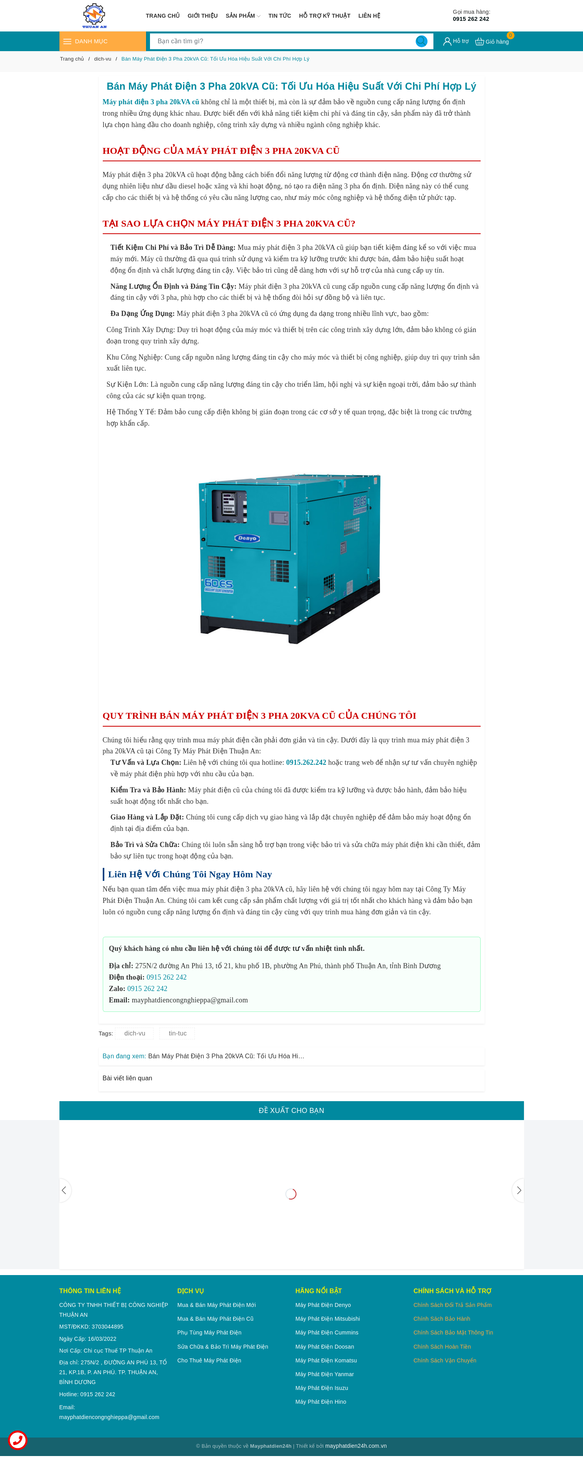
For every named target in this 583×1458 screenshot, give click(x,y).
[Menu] (67, 41)
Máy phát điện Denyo (323, 1305)
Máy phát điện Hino (320, 1402)
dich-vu (134, 1033)
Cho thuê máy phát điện (210, 1360)
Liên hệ (369, 16)
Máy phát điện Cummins (326, 1332)
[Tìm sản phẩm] (291, 41)
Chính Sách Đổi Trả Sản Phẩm (452, 1305)
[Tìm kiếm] (422, 41)
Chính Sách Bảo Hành (441, 1319)
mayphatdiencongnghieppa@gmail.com (109, 1418)
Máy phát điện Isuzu (321, 1388)
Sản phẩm (243, 16)
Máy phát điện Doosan (324, 1347)
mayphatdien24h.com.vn (356, 1447)
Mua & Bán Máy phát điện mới (217, 1305)
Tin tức (279, 16)
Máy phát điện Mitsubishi (327, 1319)
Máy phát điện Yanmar (324, 1374)
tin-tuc (178, 1033)
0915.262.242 (306, 762)
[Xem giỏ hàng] (492, 41)
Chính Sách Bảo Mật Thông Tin (453, 1332)
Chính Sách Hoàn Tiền (442, 1347)
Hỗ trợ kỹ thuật (325, 16)
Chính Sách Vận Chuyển (444, 1360)
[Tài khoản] (456, 41)
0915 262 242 (477, 15)
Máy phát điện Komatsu (326, 1360)
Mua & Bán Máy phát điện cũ (216, 1319)
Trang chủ (163, 16)
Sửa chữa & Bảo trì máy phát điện (223, 1347)
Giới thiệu (203, 16)
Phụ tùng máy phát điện (210, 1332)
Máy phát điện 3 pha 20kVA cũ (151, 102)
